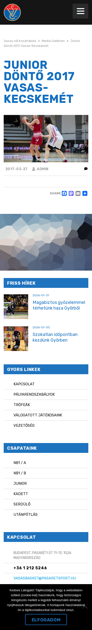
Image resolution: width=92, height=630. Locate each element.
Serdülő (21, 504)
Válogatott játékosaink (37, 415)
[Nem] (85, 607)
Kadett (20, 494)
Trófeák (21, 405)
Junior (20, 483)
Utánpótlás (25, 514)
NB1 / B (19, 473)
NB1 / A (19, 463)
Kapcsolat (24, 384)
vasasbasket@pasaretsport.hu (44, 578)
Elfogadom (46, 620)
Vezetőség (24, 425)
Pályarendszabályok (34, 394)
